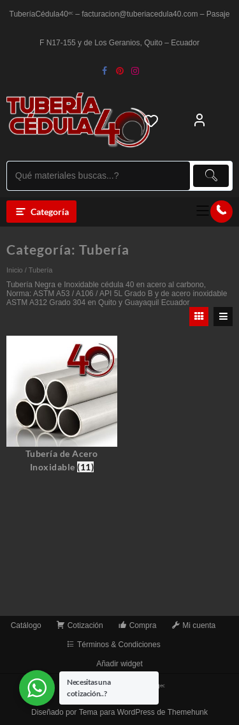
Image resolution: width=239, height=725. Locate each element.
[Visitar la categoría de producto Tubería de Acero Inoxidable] (61, 405)
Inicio (14, 270)
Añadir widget (119, 663)
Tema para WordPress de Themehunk (143, 712)
